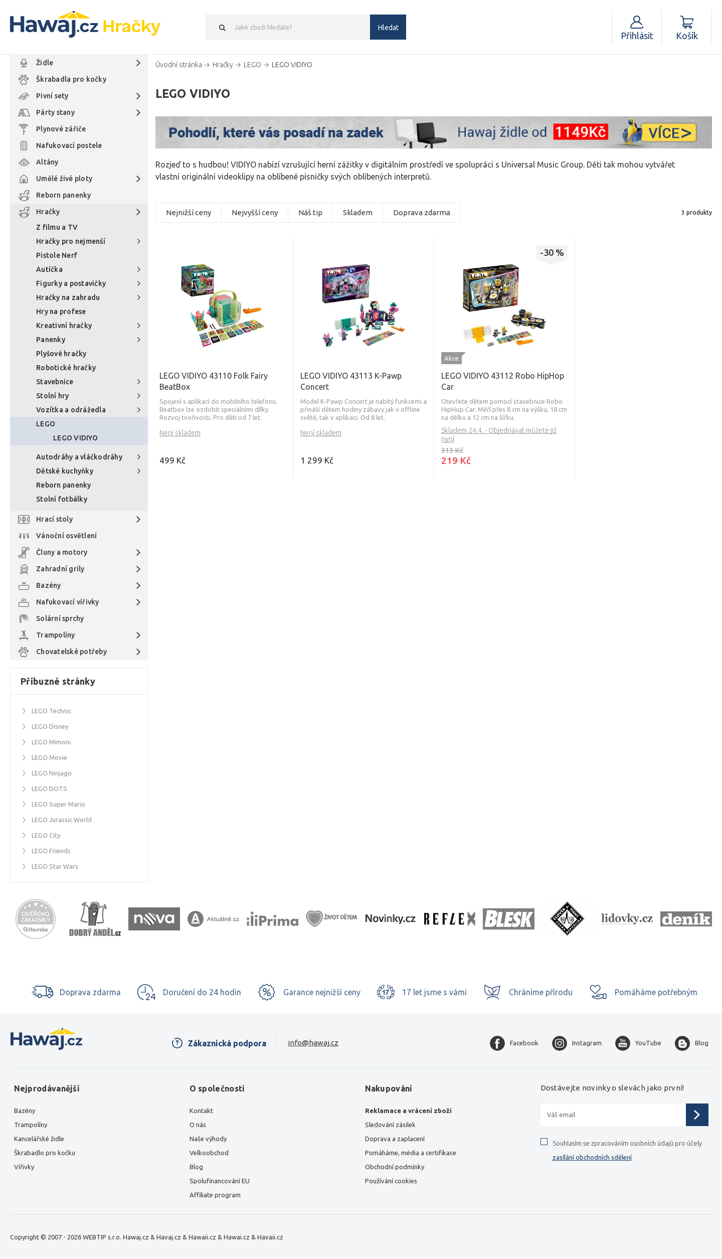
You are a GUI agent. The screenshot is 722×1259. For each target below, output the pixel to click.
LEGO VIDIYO (75, 438)
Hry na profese (61, 311)
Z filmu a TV (57, 227)
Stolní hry (52, 396)
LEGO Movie (49, 757)
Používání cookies (391, 1180)
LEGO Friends (51, 850)
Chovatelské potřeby (71, 652)
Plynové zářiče (61, 129)
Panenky (50, 340)
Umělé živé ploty (64, 179)
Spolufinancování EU (220, 1180)
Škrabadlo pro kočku (44, 1152)
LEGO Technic (51, 710)
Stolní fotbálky (61, 499)
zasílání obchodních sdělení (592, 1157)
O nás (198, 1124)
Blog (196, 1166)
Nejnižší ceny (188, 212)
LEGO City (46, 835)
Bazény (48, 585)
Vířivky (24, 1166)
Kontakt (201, 1110)
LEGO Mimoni (51, 741)
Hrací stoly (54, 519)
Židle (44, 63)
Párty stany (55, 112)
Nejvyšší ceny (255, 212)
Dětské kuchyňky (64, 471)
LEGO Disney (50, 726)
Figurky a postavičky (71, 283)
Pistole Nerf (56, 255)
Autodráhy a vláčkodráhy (79, 457)
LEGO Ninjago (52, 772)
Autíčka (49, 269)
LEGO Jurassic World (62, 819)
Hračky (48, 212)
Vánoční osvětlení (66, 536)
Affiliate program (215, 1194)
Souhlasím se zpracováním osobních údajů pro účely (627, 1150)
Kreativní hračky (64, 326)
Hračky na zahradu (68, 297)
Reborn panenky (63, 195)
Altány (47, 162)
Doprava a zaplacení (395, 1138)
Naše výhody (208, 1138)
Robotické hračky (66, 368)
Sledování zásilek (390, 1124)
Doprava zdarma (421, 212)
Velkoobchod (209, 1152)
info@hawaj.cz (313, 1042)
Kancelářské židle (39, 1138)
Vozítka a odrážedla (71, 410)
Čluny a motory (62, 552)
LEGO (45, 424)
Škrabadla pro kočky (71, 79)
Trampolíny (55, 635)
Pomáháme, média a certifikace (410, 1152)
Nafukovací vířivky (67, 602)
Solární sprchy (60, 618)
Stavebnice (55, 382)
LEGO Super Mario (58, 804)
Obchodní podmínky (394, 1166)
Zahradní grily (60, 569)
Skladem (358, 212)
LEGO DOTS (49, 788)
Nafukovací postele (69, 145)
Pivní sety (52, 96)
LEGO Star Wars (55, 866)
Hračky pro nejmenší (70, 241)
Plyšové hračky (61, 354)
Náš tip (310, 212)
